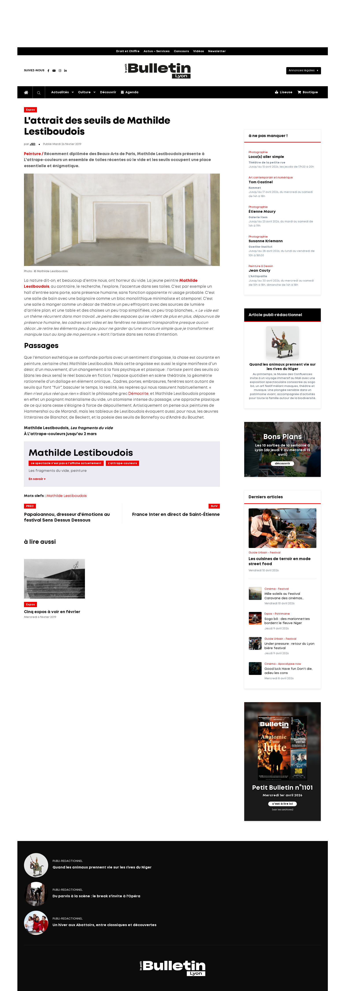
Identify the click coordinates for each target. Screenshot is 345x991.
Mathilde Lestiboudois (81, 453)
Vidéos (198, 51)
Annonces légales (302, 70)
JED (32, 144)
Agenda (129, 92)
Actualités (60, 92)
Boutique (307, 92)
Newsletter (217, 51)
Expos (30, 110)
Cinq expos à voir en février (52, 612)
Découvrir (108, 92)
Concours (181, 51)
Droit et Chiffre (127, 51)
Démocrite (138, 394)
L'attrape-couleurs (122, 463)
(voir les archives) (282, 810)
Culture (84, 92)
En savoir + (37, 479)
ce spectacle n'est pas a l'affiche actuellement (66, 463)
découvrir (282, 463)
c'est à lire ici (282, 804)
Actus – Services (157, 51)
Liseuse (283, 92)
